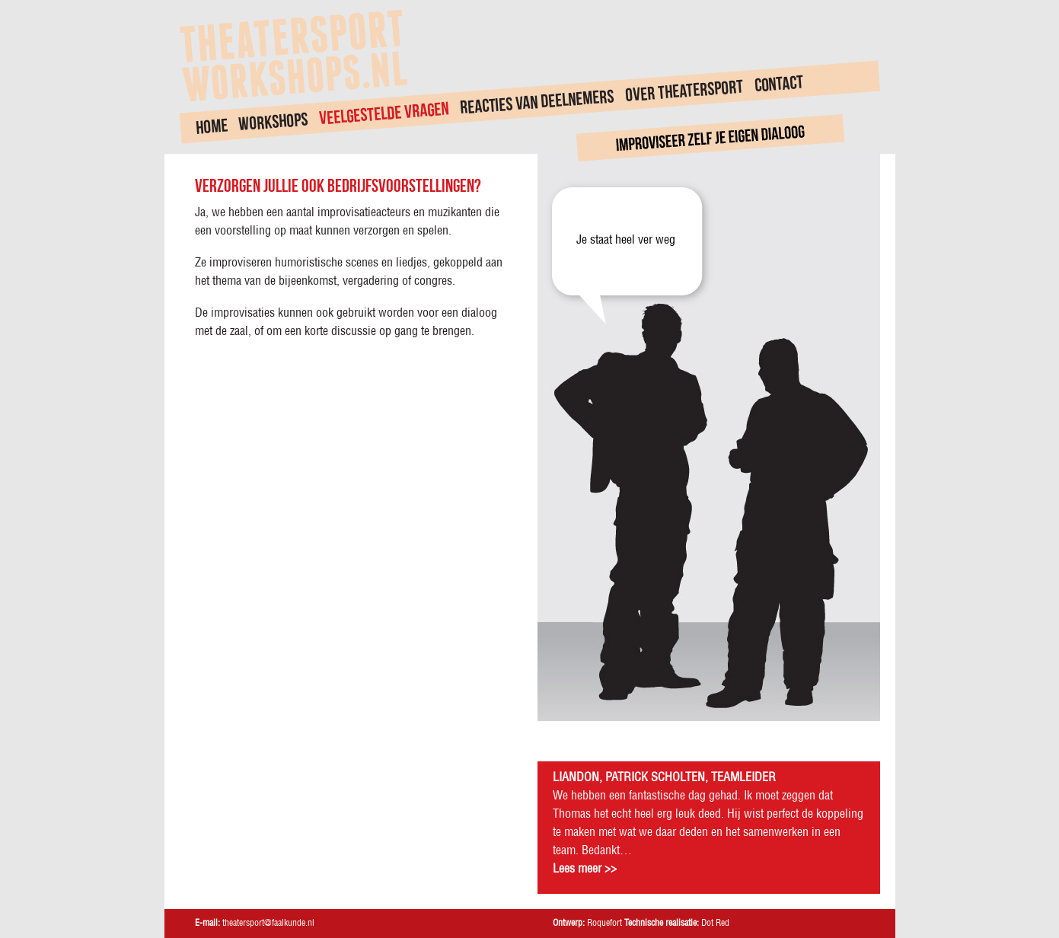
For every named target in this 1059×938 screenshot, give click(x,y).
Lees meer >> (585, 869)
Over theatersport (684, 91)
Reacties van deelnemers (536, 101)
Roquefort (604, 923)
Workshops (273, 122)
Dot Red (715, 923)
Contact (778, 84)
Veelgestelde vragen (383, 113)
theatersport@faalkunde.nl (268, 923)
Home (211, 125)
